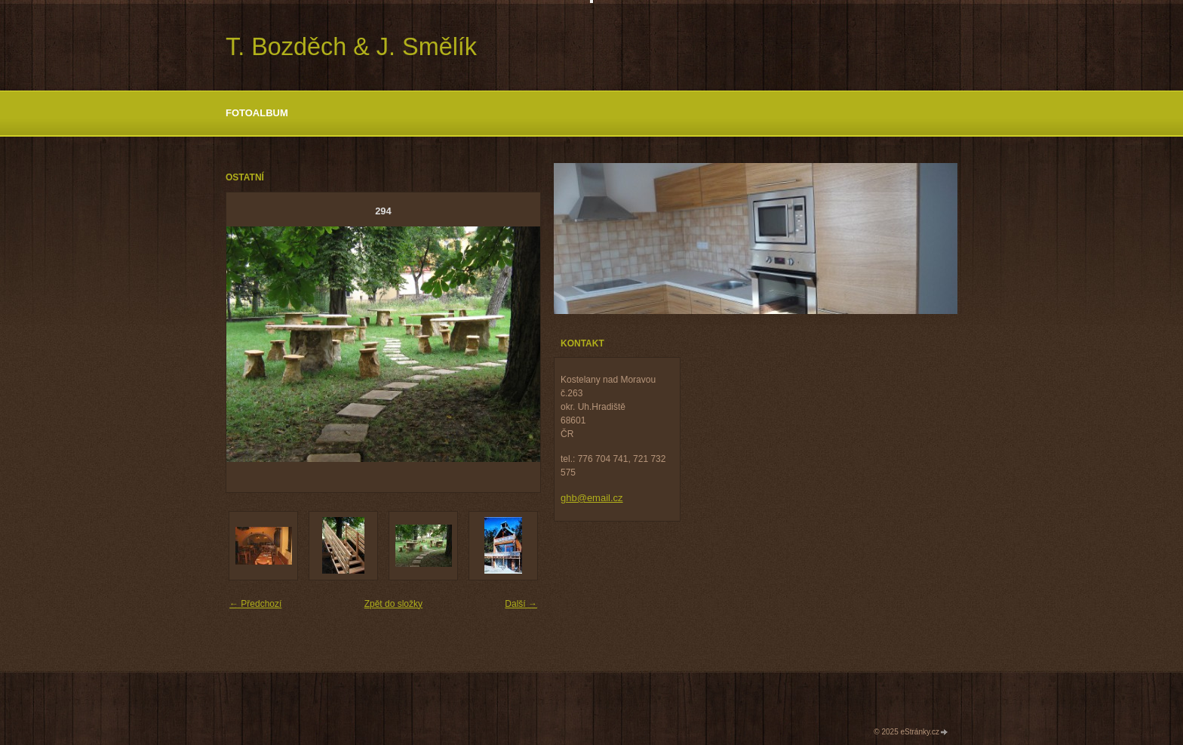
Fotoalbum (257, 113)
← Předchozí (255, 604)
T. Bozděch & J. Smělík (351, 46)
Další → (521, 604)
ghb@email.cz (592, 497)
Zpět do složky (393, 604)
